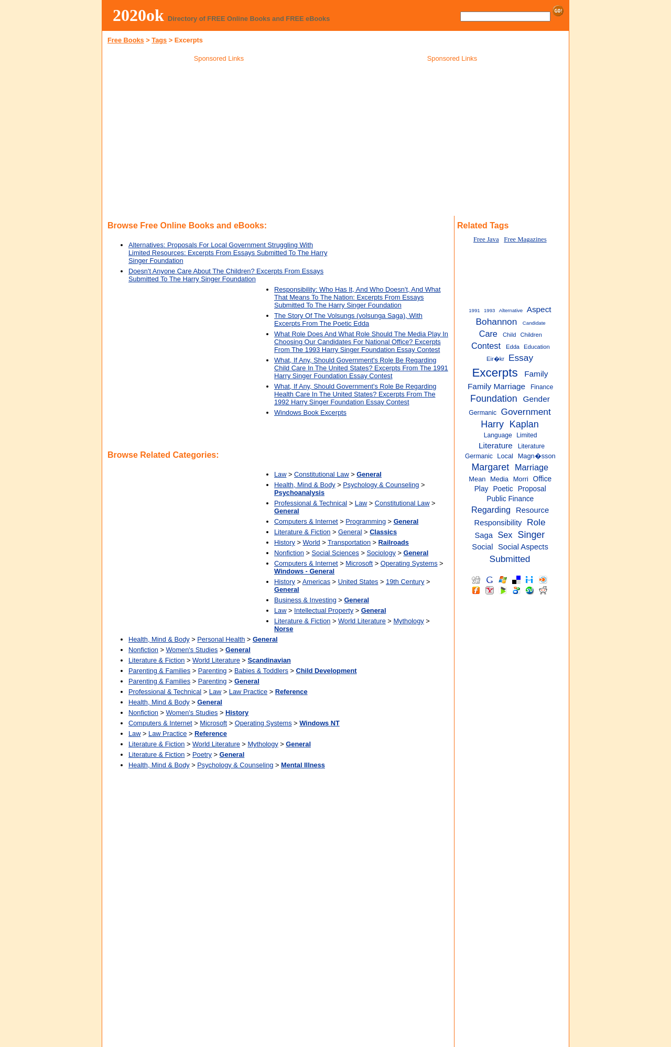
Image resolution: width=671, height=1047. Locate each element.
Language (498, 435)
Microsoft (359, 563)
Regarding (491, 509)
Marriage (531, 467)
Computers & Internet (306, 521)
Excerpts (494, 372)
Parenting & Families (159, 671)
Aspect (539, 309)
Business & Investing (305, 600)
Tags (159, 40)
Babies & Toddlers (261, 671)
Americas (316, 582)
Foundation (493, 398)
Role (536, 522)
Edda (513, 347)
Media (499, 479)
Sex (504, 534)
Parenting (212, 671)
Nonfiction (289, 553)
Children (531, 335)
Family (536, 373)
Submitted (510, 559)
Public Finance (510, 499)
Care (488, 333)
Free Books (125, 40)
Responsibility (498, 523)
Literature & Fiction (302, 532)
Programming (365, 521)
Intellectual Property (323, 610)
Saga (484, 535)
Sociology (381, 553)
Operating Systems (409, 563)
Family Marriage (496, 386)
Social (482, 547)
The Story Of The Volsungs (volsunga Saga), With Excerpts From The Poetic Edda (348, 319)
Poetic (503, 489)
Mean (477, 479)
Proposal (532, 489)
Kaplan (524, 424)
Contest (486, 345)
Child (509, 335)
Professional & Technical (310, 503)
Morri (520, 479)
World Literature (362, 621)
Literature (496, 445)
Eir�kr (495, 359)
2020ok (138, 15)
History (284, 542)
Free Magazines (525, 239)
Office (542, 479)
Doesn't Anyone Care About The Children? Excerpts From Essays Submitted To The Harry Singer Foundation (225, 275)
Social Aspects (523, 547)
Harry (492, 424)
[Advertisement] (219, 141)
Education (537, 347)
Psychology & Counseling (381, 485)
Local (505, 456)
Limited (526, 435)
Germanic (482, 412)
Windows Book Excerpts (310, 412)
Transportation (349, 542)
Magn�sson (537, 456)
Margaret (490, 467)
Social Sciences (335, 553)
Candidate (534, 323)
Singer (531, 535)
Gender (536, 398)
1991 (474, 310)
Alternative (511, 310)
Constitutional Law (321, 474)
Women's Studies (192, 650)
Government (526, 411)
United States (358, 582)
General (350, 532)
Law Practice (248, 692)
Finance (542, 387)
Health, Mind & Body (305, 485)
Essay (520, 357)
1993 (489, 310)
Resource (532, 510)
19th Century (405, 582)
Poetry (202, 754)
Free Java (486, 239)
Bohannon (496, 321)
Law (280, 474)
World (311, 542)
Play (481, 489)
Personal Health (221, 639)
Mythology (408, 621)
